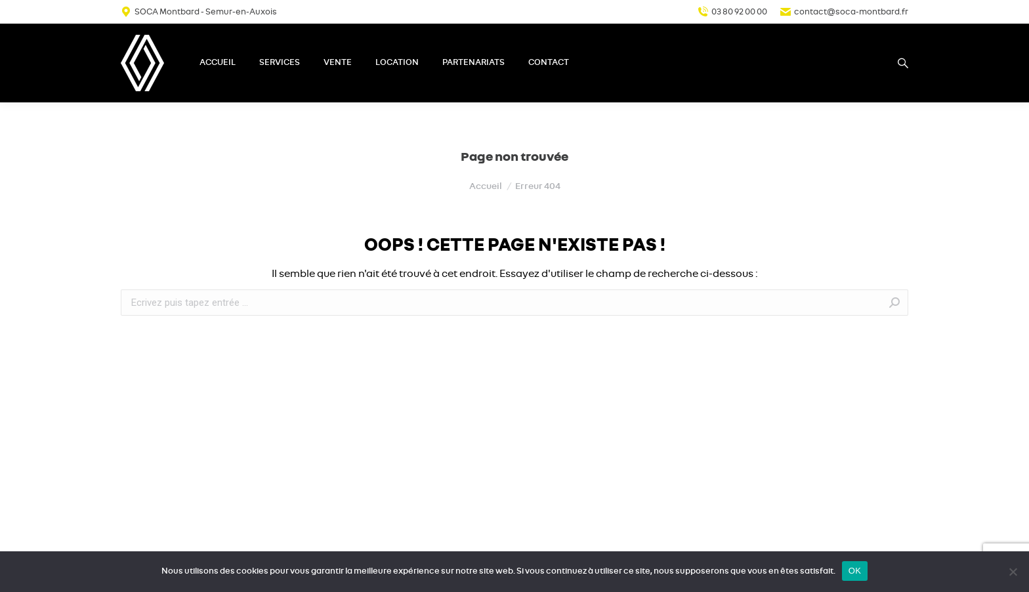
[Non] (1012, 571)
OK (855, 571)
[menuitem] (217, 63)
